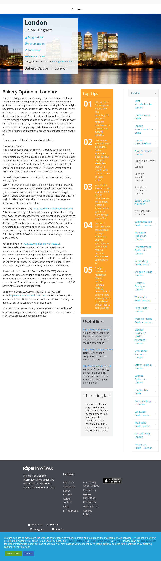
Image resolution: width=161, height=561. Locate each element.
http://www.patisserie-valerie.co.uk (42, 243)
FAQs (66, 506)
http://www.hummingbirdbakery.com (53, 208)
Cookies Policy (87, 512)
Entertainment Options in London (142, 250)
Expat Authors (67, 492)
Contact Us (89, 490)
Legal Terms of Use (100, 541)
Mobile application (89, 496)
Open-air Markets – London (139, 177)
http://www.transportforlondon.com (102, 349)
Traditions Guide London (142, 424)
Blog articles (34, 37)
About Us (68, 482)
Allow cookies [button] (13, 553)
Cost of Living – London (143, 435)
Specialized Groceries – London (140, 190)
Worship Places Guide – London (143, 320)
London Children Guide (142, 141)
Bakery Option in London (142, 202)
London (135, 93)
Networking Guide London (142, 262)
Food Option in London (142, 152)
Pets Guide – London (141, 309)
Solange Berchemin (62, 61)
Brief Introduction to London (143, 104)
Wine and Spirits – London (143, 212)
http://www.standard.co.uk (97, 366)
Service (118, 541)
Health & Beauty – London (139, 286)
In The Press (70, 510)
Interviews (33, 50)
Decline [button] (28, 553)
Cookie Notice (148, 541)
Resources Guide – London (143, 446)
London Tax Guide (141, 391)
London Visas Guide (142, 116)
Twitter (54, 524)
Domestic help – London (142, 402)
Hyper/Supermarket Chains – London (144, 163)
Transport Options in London (140, 236)
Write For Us (90, 506)
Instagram (37, 529)
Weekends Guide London (142, 298)
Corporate (69, 486)
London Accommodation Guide (143, 129)
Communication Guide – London (143, 223)
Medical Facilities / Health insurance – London (140, 336)
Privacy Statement (77, 541)
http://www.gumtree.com (96, 329)
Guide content (67, 500)
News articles (35, 56)
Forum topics (35, 44)
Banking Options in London (140, 379)
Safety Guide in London (143, 366)
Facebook (36, 524)
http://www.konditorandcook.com (27, 295)
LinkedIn (58, 529)
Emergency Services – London (140, 354)
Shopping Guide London (143, 273)
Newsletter (89, 502)
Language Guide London (142, 413)
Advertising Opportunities (91, 483)
